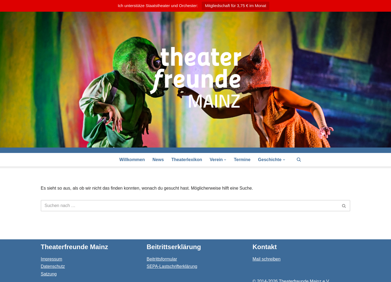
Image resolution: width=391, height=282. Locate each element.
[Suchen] (299, 160)
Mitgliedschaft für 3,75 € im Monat (235, 5)
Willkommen (132, 159)
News (158, 159)
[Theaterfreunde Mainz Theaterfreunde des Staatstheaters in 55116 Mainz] (195, 77)
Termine (242, 159)
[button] (225, 160)
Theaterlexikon (186, 159)
